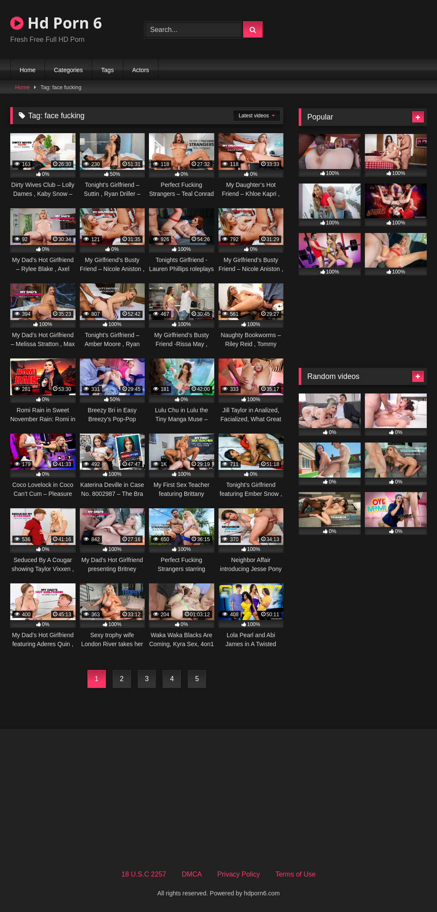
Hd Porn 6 (56, 22)
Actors (140, 70)
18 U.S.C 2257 (143, 874)
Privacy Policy (238, 874)
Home (27, 70)
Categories (68, 70)
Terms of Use (295, 874)
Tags (107, 70)
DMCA (192, 874)
